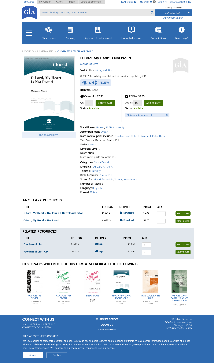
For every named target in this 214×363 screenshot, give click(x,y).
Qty (82, 102)
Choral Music (49, 32)
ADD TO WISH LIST (49, 135)
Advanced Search (173, 17)
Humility (95, 171)
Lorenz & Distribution (92, 2)
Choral (92, 144)
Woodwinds (131, 179)
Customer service (107, 319)
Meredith (72, 2)
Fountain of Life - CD (35, 251)
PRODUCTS (28, 51)
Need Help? (181, 32)
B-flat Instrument (141, 136)
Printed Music (45, 51)
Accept (33, 355)
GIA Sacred (29, 2)
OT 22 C (97, 166)
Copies (129, 102)
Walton (59, 2)
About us (107, 324)
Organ (104, 131)
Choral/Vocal (101, 162)
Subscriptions (158, 32)
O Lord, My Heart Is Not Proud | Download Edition (53, 213)
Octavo (94, 192)
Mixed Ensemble (103, 179)
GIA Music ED (45, 2)
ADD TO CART (105, 103)
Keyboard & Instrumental (98, 32)
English (97, 188)
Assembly (118, 127)
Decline (57, 355)
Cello (155, 136)
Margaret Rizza (89, 63)
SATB (109, 127)
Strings (118, 179)
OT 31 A (107, 166)
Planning (70, 32)
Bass (162, 136)
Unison (100, 127)
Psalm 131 (106, 175)
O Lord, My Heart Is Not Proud (41, 220)
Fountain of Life (32, 244)
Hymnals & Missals (131, 32)
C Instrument (122, 136)
